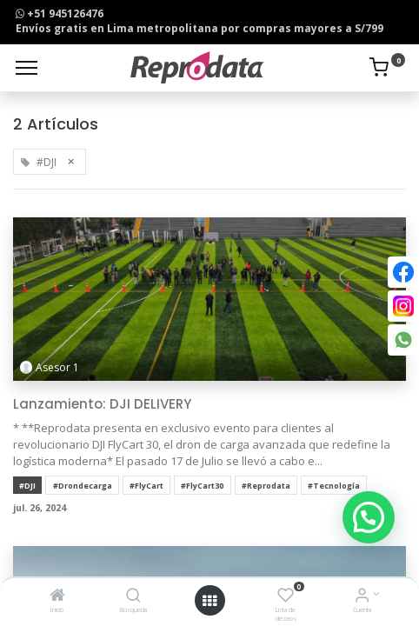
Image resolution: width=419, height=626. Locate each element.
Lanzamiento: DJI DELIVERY (102, 404)
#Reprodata (266, 485)
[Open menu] (209, 600)
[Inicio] (57, 596)
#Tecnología (334, 485)
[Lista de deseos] (285, 596)
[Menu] (26, 68)
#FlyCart (146, 485)
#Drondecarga (82, 485)
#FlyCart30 (202, 485)
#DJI (27, 485)
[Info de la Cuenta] (362, 596)
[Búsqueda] (133, 596)
